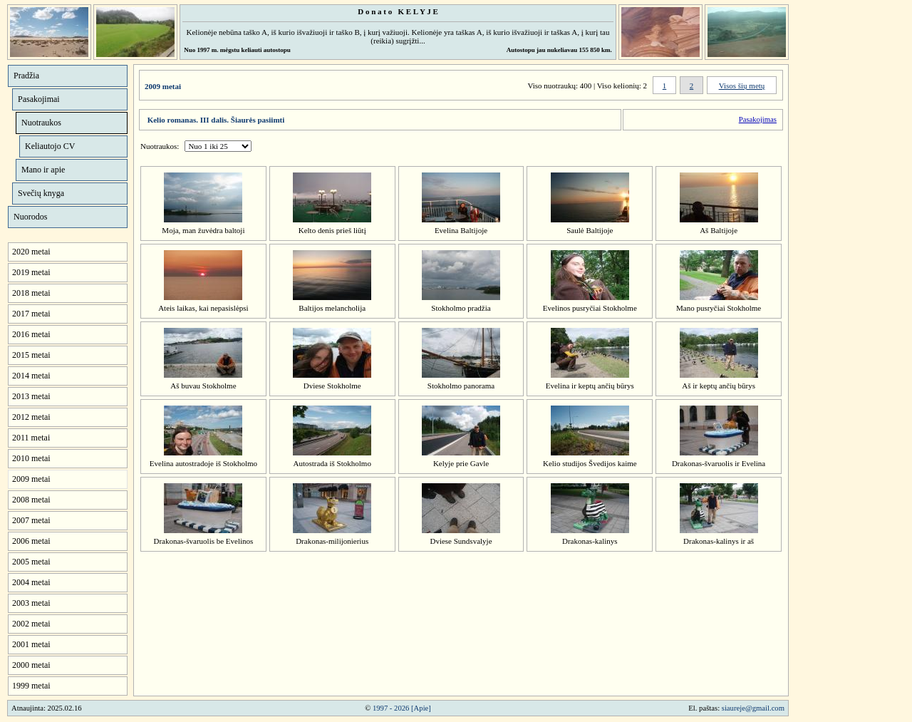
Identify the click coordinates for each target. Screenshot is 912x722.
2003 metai (31, 603)
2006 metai (31, 541)
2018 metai (31, 293)
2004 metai (31, 582)
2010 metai (31, 458)
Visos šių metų (742, 85)
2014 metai (31, 376)
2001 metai (31, 644)
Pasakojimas (758, 119)
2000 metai (31, 665)
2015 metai (31, 355)
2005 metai (31, 562)
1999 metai (31, 686)
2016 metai (31, 334)
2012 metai (31, 417)
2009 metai (31, 479)
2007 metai (31, 520)
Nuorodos (30, 217)
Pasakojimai (39, 99)
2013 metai (31, 396)
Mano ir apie (43, 170)
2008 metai (31, 500)
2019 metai (31, 272)
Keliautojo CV (50, 146)
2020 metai (31, 252)
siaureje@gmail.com (753, 708)
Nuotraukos (41, 123)
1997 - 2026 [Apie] (402, 708)
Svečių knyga (41, 193)
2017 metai (31, 314)
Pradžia (26, 76)
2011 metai (31, 438)
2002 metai (31, 624)
